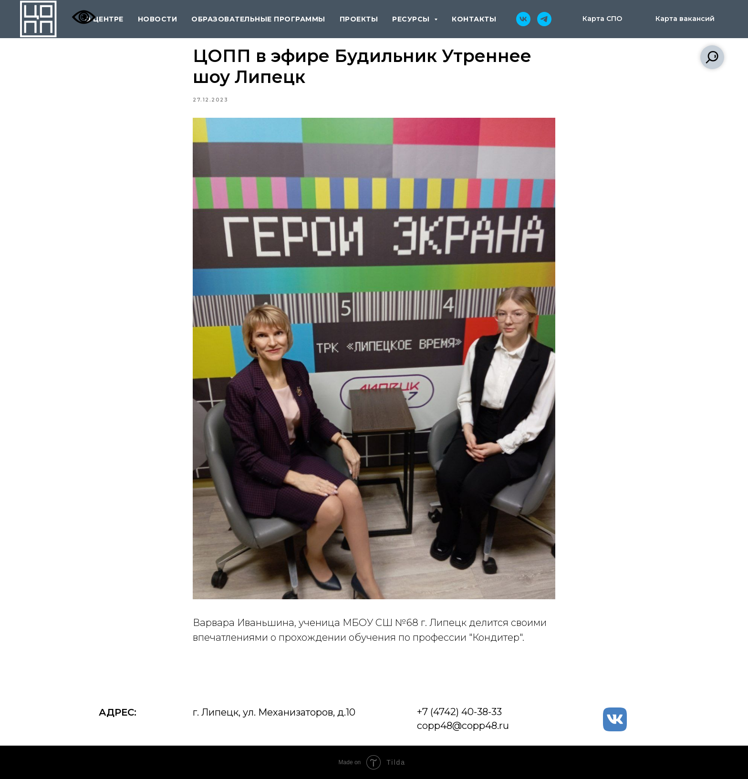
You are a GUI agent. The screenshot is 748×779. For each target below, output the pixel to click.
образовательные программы (258, 19)
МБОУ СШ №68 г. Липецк (405, 622)
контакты (474, 19)
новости (157, 19)
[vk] (523, 19)
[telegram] (544, 19)
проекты (359, 19)
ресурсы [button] (412, 19)
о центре (104, 19)
